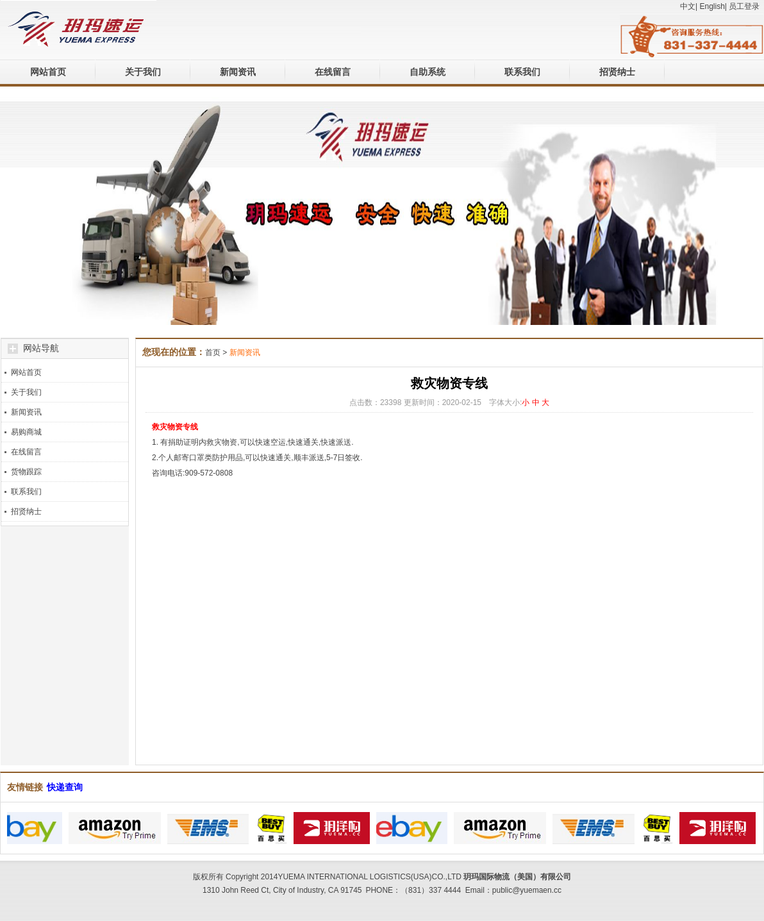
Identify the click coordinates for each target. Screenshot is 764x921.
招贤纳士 (617, 72)
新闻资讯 (238, 72)
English (711, 6)
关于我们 (143, 72)
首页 (212, 352)
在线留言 (333, 72)
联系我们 (522, 72)
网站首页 (48, 72)
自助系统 (427, 72)
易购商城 (26, 431)
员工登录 (744, 6)
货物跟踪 (26, 471)
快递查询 (65, 787)
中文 (687, 6)
